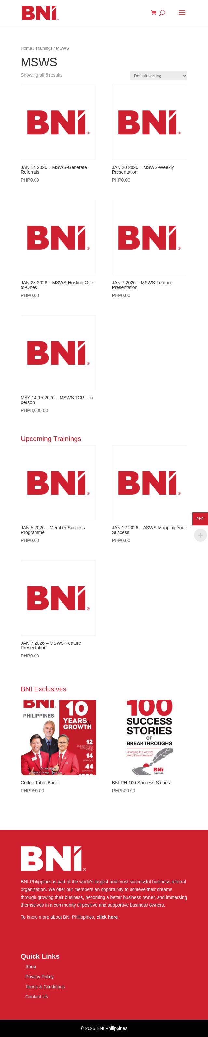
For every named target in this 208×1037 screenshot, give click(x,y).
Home (26, 48)
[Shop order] (158, 75)
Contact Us (36, 996)
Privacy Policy (39, 976)
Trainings (43, 48)
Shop (30, 966)
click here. (108, 917)
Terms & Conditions (45, 986)
